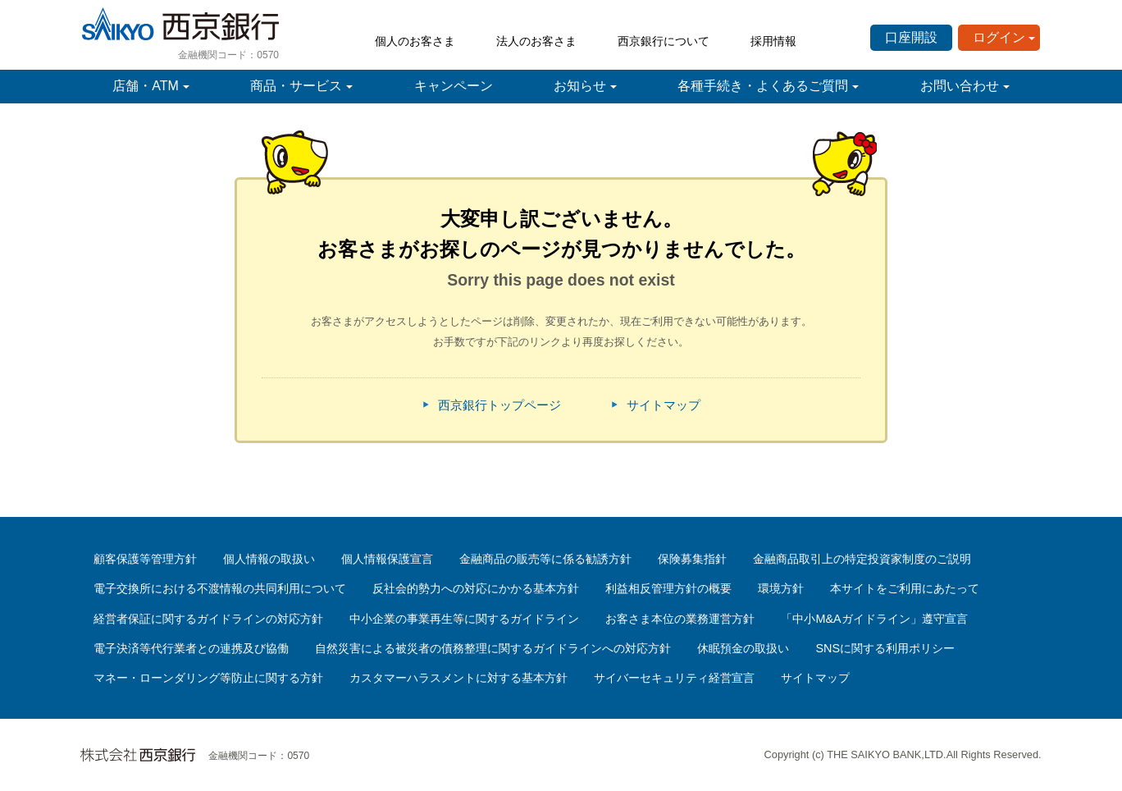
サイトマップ (663, 405)
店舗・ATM (145, 86)
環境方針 (781, 588)
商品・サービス (296, 86)
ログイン (999, 37)
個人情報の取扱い (269, 558)
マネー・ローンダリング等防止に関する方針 (208, 677)
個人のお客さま (415, 41)
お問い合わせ (959, 86)
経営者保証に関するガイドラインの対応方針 (208, 618)
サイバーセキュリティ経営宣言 (674, 677)
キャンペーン (453, 86)
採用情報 (773, 41)
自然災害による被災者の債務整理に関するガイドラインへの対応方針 (493, 648)
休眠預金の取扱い (743, 648)
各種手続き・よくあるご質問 (762, 86)
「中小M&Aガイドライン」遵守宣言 (874, 618)
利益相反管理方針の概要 (668, 588)
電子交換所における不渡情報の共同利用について (220, 588)
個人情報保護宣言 (387, 558)
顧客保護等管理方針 (145, 558)
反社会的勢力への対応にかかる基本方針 (475, 588)
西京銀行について (663, 41)
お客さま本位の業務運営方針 (680, 618)
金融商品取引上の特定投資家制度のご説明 (862, 558)
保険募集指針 (692, 558)
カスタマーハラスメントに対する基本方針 (458, 677)
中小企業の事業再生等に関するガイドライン (464, 618)
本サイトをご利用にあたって (904, 588)
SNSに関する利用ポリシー (885, 648)
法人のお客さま (536, 41)
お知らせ (580, 86)
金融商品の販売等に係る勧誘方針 (545, 558)
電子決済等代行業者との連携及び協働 (191, 648)
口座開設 (911, 37)
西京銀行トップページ (499, 405)
